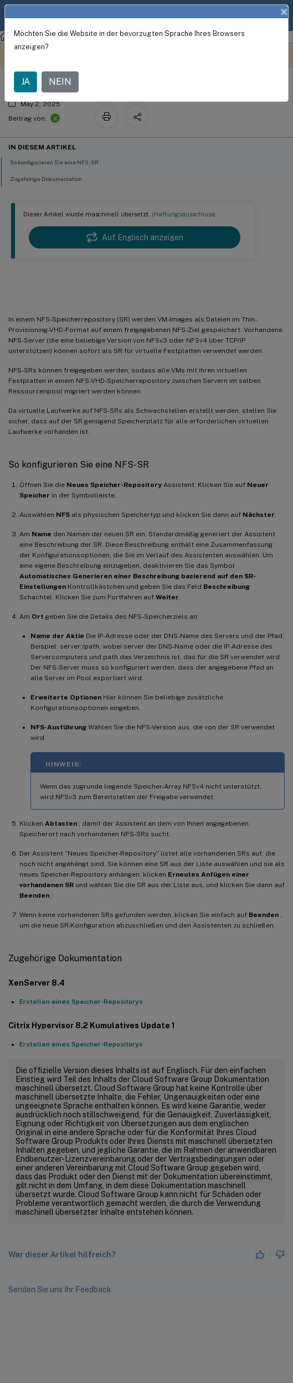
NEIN (60, 81)
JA (25, 81)
